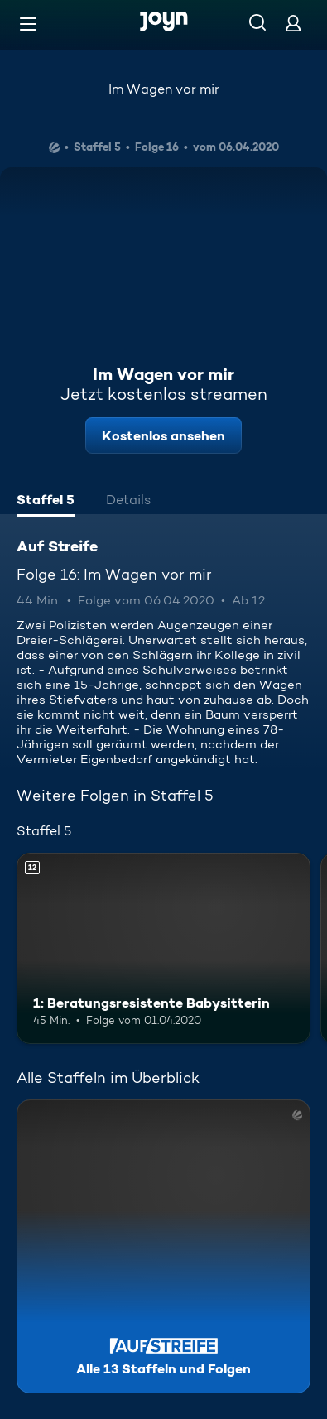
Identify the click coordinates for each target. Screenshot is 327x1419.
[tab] (45, 502)
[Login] (293, 22)
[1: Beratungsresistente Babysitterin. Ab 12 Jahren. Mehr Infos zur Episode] (163, 948)
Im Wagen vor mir (163, 89)
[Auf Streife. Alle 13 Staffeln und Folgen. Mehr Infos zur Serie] (163, 1246)
